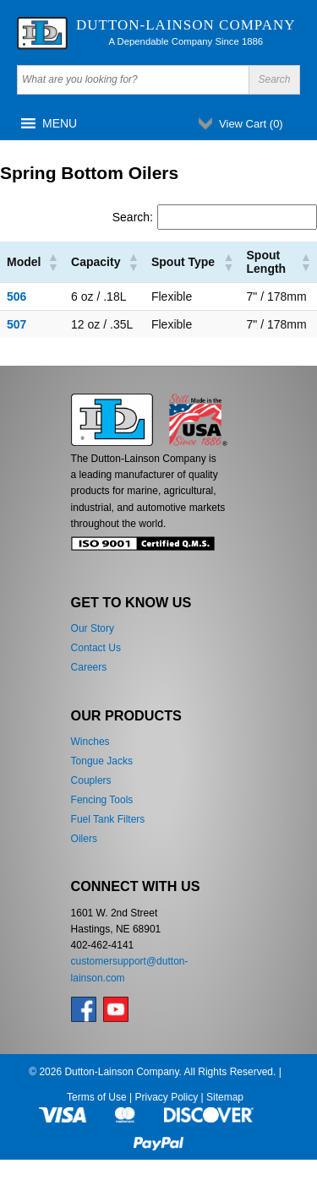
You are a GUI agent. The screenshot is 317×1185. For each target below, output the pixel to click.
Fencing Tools (102, 800)
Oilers (84, 839)
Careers (89, 667)
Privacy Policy (166, 1097)
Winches (90, 741)
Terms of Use (97, 1097)
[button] (59, 123)
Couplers (91, 780)
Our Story (92, 628)
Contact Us (96, 648)
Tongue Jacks (102, 761)
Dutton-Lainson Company (186, 25)
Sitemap (224, 1097)
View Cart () (251, 123)
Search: (132, 217)
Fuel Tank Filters (108, 819)
